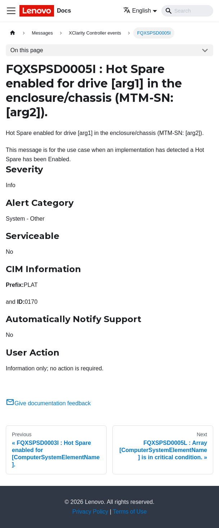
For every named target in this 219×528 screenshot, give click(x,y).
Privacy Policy (90, 512)
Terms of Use (130, 512)
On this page (26, 50)
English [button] (137, 11)
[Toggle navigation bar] (11, 10)
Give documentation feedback (48, 403)
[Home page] (12, 33)
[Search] (187, 11)
